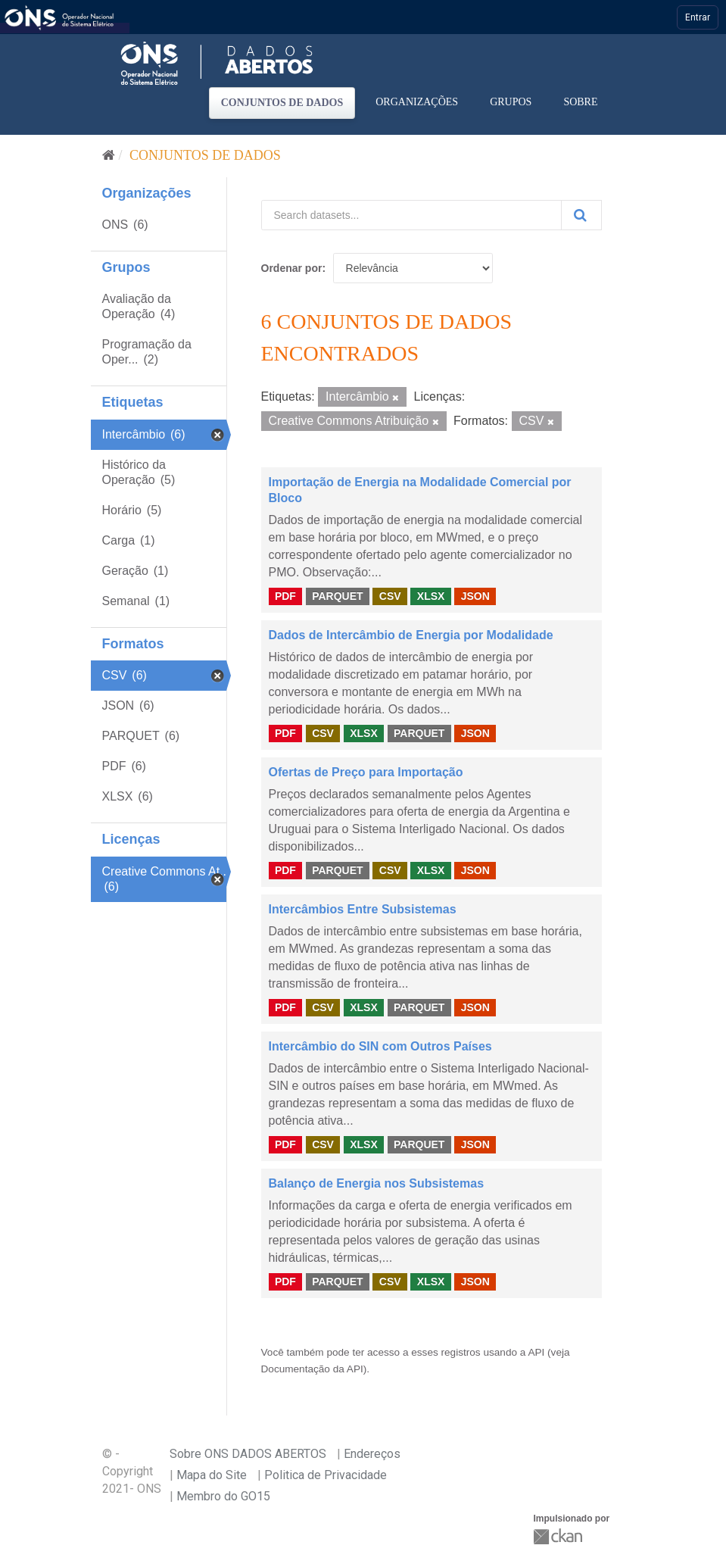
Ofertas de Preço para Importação (366, 772)
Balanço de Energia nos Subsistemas (377, 1183)
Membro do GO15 (223, 1496)
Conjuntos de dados (282, 102)
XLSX (431, 596)
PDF (285, 596)
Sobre (580, 102)
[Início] (108, 155)
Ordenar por (291, 268)
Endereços (372, 1454)
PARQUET (337, 596)
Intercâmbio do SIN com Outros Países (380, 1046)
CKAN (559, 1536)
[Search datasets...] (411, 215)
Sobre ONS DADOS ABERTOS (248, 1454)
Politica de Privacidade (325, 1475)
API (536, 1352)
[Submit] (581, 215)
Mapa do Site (211, 1475)
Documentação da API (312, 1369)
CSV (390, 596)
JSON (475, 596)
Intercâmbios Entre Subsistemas (362, 909)
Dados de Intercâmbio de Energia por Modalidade (411, 635)
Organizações (416, 102)
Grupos (510, 102)
